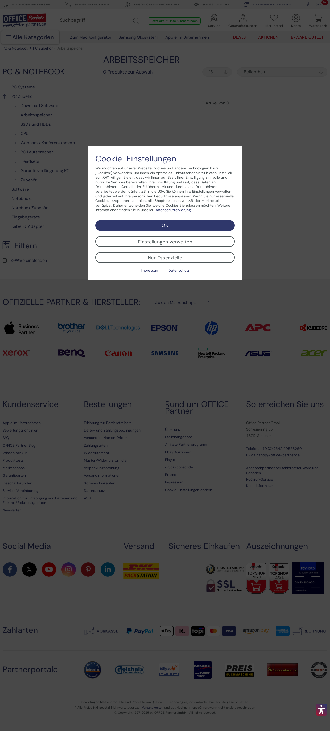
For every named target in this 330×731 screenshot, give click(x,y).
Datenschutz (178, 270)
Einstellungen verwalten (165, 242)
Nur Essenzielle (165, 258)
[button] (321, 710)
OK (165, 225)
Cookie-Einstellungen (135, 158)
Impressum (150, 270)
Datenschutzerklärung (172, 210)
